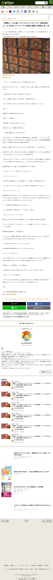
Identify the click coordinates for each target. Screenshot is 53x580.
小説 (46, 299)
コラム (36, 7)
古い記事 (6, 516)
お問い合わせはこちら (28, 323)
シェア (40, 304)
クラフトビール (6, 299)
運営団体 (6, 561)
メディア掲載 (49, 7)
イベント (10, 7)
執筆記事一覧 (44, 372)
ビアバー (23, 7)
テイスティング (16, 7)
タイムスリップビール (17, 299)
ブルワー (29, 7)
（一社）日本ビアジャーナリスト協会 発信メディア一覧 (15, 316)
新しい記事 (46, 517)
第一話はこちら (7, 77)
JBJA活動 (43, 7)
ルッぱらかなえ (39, 299)
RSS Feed (46, 561)
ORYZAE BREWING (11, 294)
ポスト (16, 304)
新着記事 (3, 7)
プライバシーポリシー (24, 561)
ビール (25, 299)
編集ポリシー (14, 561)
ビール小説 (31, 299)
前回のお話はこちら (8, 75)
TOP (26, 516)
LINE (15, 308)
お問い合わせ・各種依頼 (36, 561)
